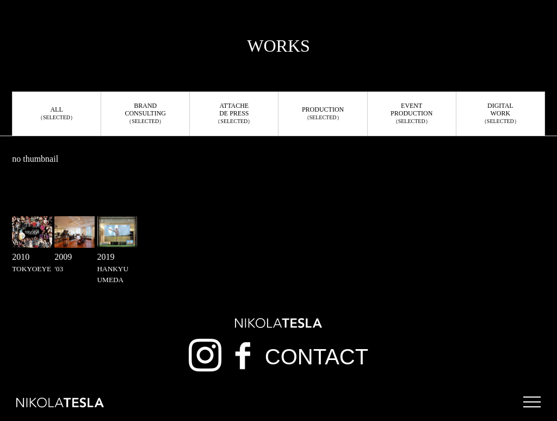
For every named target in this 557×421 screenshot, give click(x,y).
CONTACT (316, 357)
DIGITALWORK (500, 113)
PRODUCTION (323, 113)
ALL (57, 113)
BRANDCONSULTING (145, 113)
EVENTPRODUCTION (411, 113)
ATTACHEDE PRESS (234, 113)
